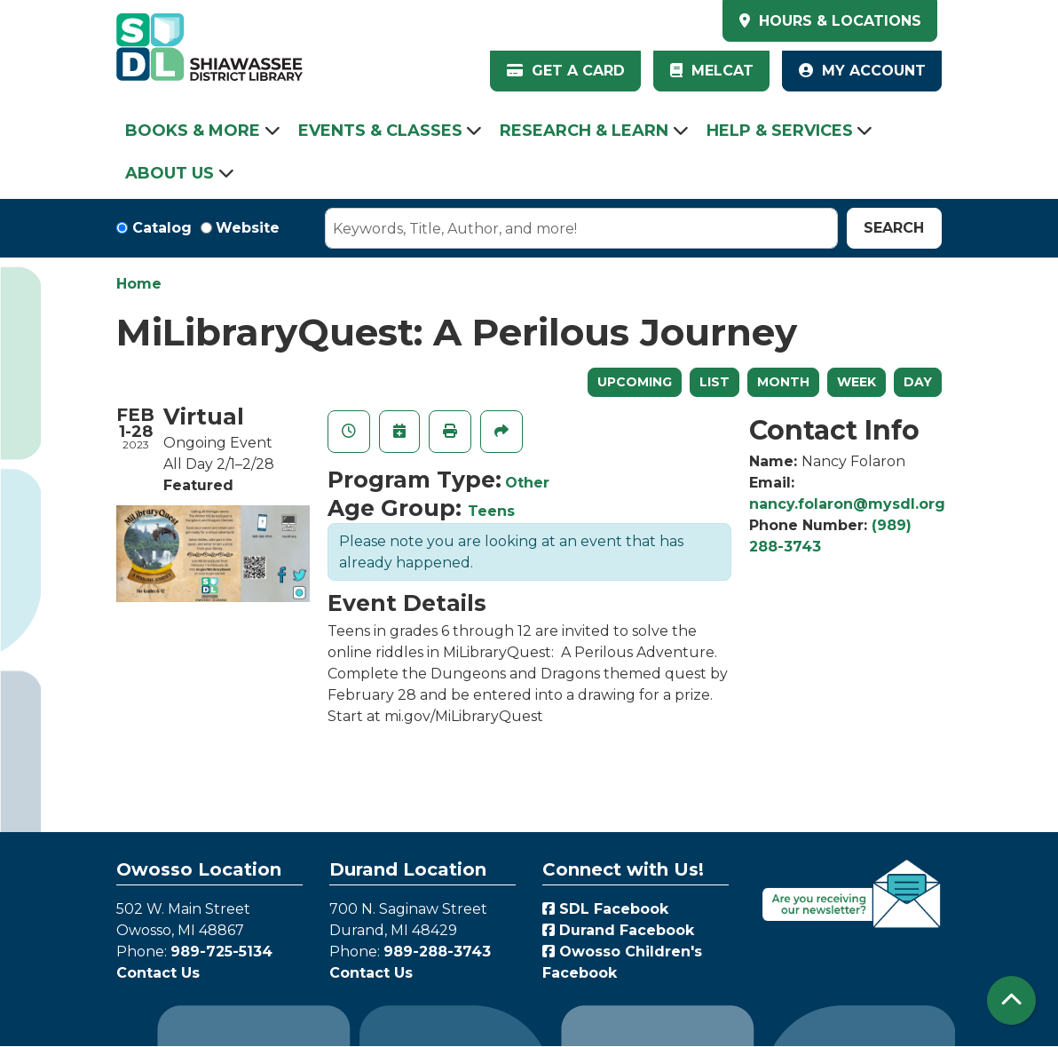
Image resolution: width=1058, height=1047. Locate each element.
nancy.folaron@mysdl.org (847, 504)
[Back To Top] (1011, 1000)
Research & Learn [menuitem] (584, 130)
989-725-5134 (221, 951)
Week (856, 382)
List (714, 382)
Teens (491, 511)
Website (248, 227)
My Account (862, 70)
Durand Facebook (618, 930)
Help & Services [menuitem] (780, 130)
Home (139, 283)
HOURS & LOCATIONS (837, 20)
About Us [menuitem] (169, 173)
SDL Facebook (605, 908)
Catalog (162, 227)
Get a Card (566, 70)
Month (783, 382)
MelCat (712, 70)
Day (918, 382)
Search (894, 227)
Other (527, 482)
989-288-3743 (437, 951)
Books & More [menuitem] (192, 130)
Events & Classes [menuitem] (380, 130)
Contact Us (158, 972)
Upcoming (634, 382)
